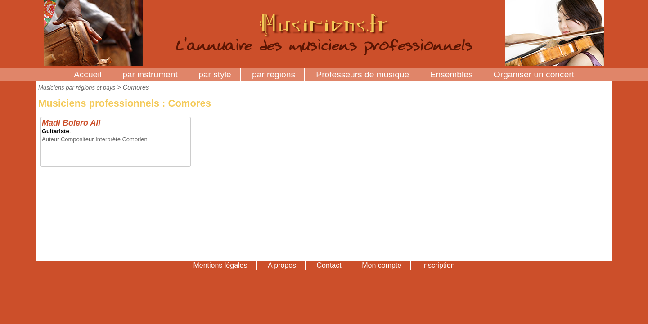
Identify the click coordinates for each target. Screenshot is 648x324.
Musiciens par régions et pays (76, 87)
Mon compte (381, 265)
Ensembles (451, 74)
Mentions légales (220, 265)
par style (214, 74)
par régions (273, 74)
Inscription (438, 265)
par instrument (150, 74)
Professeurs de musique (362, 74)
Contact (329, 265)
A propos (282, 265)
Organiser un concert (534, 74)
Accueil (88, 74)
